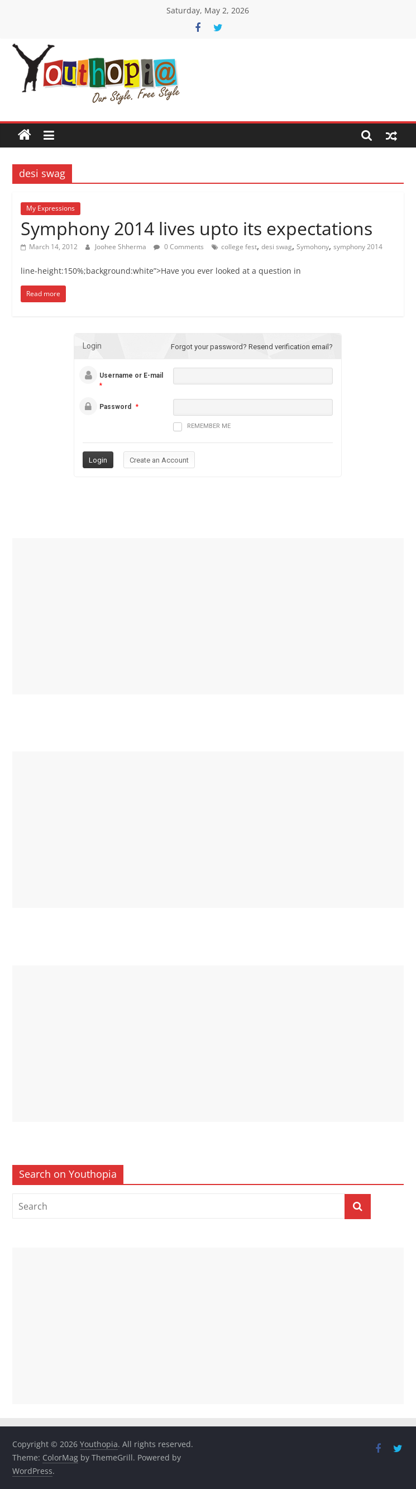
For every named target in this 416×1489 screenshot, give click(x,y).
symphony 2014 (357, 246)
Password (115, 407)
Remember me (202, 426)
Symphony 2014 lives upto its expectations (196, 228)
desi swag (276, 246)
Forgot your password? (209, 346)
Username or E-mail (131, 375)
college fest (239, 246)
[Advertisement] (207, 616)
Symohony (313, 246)
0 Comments (179, 246)
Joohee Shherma (121, 246)
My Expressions (50, 208)
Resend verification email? (290, 346)
